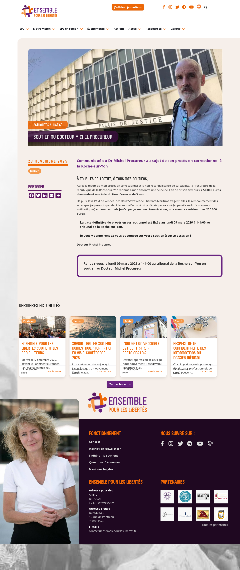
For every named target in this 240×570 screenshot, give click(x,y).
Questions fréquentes (104, 462)
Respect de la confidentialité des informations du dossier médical (189, 350)
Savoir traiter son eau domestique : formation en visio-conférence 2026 (92, 350)
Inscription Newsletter (105, 449)
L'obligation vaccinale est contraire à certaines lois (141, 348)
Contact (94, 442)
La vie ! (78, 321)
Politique (28, 321)
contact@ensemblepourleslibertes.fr (112, 531)
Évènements (96, 29)
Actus (132, 29)
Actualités (41, 124)
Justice (57, 124)
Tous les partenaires (215, 525)
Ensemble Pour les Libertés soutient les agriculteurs (40, 348)
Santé (128, 321)
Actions (119, 29)
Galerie (175, 29)
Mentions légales (101, 469)
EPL (22, 29)
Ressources (154, 29)
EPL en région (69, 29)
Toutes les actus (120, 384)
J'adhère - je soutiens (128, 7)
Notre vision (42, 29)
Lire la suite (54, 371)
